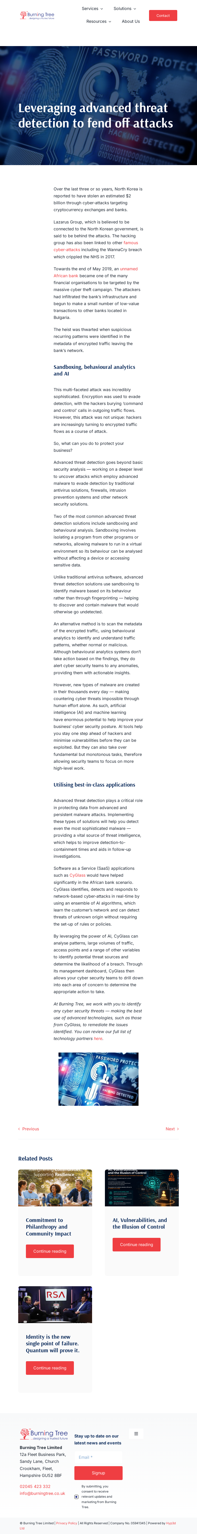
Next (170, 1128)
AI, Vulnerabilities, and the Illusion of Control (140, 1223)
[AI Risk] (142, 1171)
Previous (30, 1128)
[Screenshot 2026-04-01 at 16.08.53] (55, 1288)
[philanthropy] (55, 1171)
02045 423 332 (36, 1486)
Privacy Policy (66, 1523)
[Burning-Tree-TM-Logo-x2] (37, 13)
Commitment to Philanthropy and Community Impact (48, 1226)
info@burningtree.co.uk (42, 1493)
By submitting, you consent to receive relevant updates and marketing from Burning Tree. (99, 1496)
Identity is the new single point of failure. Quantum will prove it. (53, 1343)
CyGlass (77, 875)
